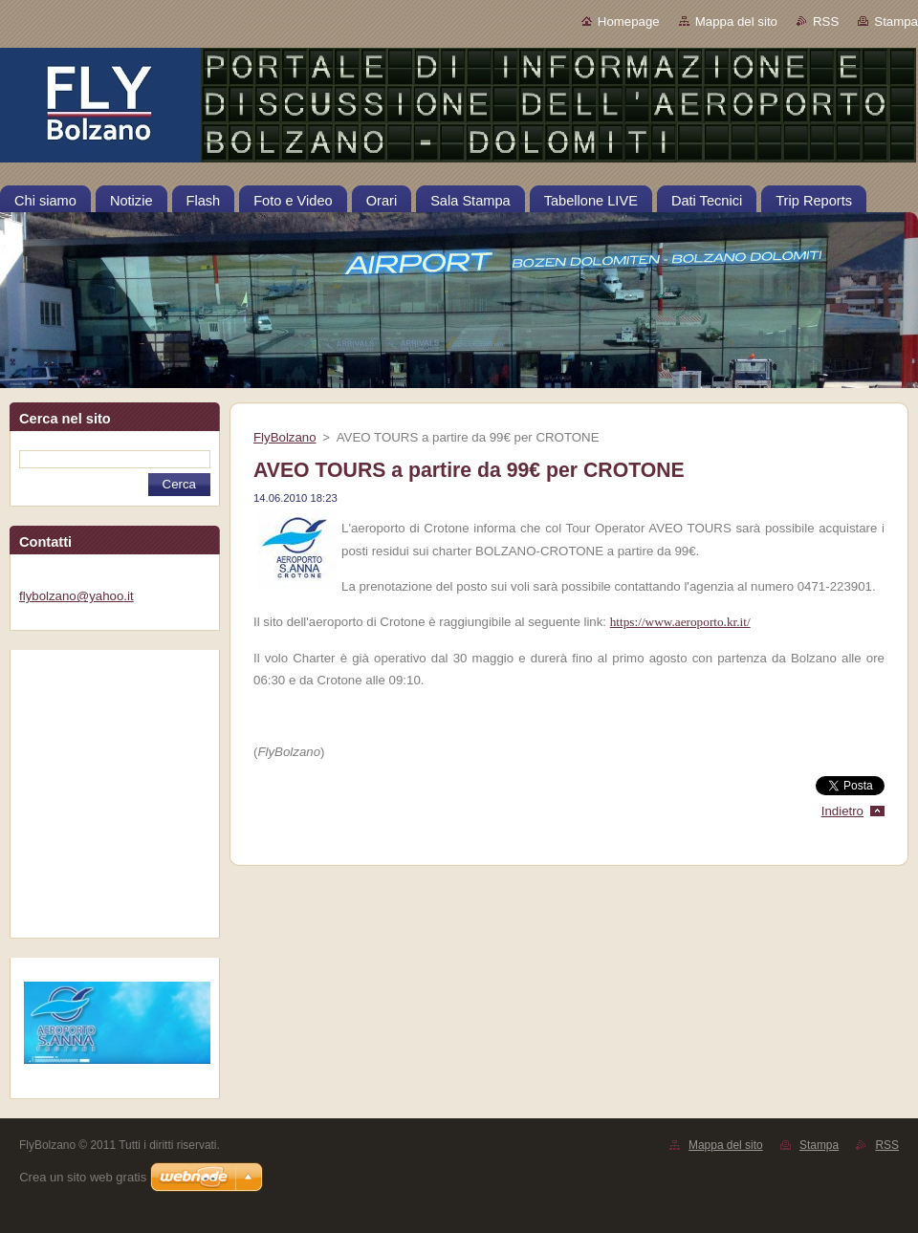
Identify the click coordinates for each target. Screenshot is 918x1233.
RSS (826, 21)
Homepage (629, 21)
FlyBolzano (285, 437)
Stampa (896, 21)
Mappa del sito (736, 21)
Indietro (842, 811)
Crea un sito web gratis (82, 1177)
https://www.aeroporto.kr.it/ (680, 622)
